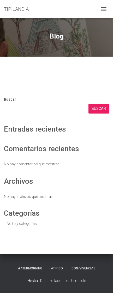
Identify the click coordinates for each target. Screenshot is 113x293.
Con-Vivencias (84, 268)
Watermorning (30, 268)
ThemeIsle (77, 281)
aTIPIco (57, 268)
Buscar (10, 99)
